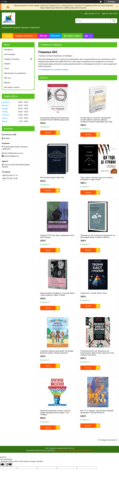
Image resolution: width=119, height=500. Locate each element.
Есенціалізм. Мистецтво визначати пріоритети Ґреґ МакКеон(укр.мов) (54, 119)
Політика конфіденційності (83, 450)
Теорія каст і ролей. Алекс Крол (93, 293)
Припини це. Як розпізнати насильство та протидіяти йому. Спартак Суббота (97, 236)
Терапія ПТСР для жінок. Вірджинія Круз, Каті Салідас (57, 236)
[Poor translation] (9, 465)
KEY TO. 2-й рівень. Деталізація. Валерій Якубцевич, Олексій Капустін (96, 412)
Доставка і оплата (72, 36)
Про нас (43, 36)
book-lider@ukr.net (11, 156)
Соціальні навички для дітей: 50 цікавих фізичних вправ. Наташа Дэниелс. (56, 352)
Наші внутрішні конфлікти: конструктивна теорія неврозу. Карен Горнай (57, 294)
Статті (6, 68)
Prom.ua (71, 448)
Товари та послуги (24, 36)
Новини (7, 64)
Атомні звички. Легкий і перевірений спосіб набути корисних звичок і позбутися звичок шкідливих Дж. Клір (96, 120)
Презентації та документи (15, 73)
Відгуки (7, 82)
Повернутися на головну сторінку (54, 69)
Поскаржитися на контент (64, 450)
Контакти (55, 36)
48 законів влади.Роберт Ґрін (52, 177)
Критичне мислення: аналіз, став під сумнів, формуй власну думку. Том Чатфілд (55, 413)
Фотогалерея (9, 54)
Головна (7, 36)
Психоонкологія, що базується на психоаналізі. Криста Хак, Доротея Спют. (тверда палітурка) (97, 353)
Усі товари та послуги (106, 440)
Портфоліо (8, 50)
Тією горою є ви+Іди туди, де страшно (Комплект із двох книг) (96, 178)
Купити (48, 133)
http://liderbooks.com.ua (13, 153)
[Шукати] (113, 20)
